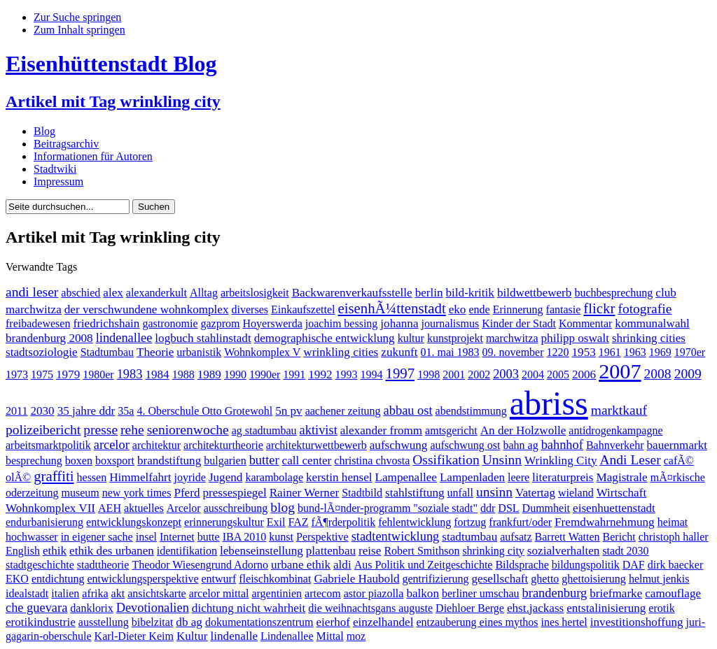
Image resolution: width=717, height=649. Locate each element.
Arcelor (184, 508)
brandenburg (554, 593)
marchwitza (512, 338)
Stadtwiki (55, 169)
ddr (487, 508)
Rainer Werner (305, 492)
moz (356, 636)
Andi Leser (629, 459)
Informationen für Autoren (93, 156)
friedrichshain (106, 323)
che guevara (36, 608)
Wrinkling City (560, 460)
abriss (549, 403)
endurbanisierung (44, 522)
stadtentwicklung (395, 536)
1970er (689, 352)
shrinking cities (648, 338)
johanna (399, 323)
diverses (250, 309)
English (23, 551)
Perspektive (322, 537)
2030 (42, 411)
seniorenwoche (188, 429)
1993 (346, 374)
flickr (599, 308)
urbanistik (198, 352)
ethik (55, 550)
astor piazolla (374, 593)
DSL (508, 508)
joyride (190, 477)
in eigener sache (97, 537)
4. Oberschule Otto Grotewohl (204, 411)
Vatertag (535, 492)
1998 (428, 374)
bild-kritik (470, 292)
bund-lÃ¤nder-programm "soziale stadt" (388, 508)
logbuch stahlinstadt (203, 338)
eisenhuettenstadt (614, 508)
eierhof (333, 622)
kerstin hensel (339, 477)
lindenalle (234, 636)
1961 (610, 352)
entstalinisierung (606, 608)
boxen (78, 460)
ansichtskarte (156, 593)
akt (118, 593)
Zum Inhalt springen (79, 30)
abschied (80, 293)
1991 (294, 374)
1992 (320, 374)
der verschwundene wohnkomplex (146, 309)
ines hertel (564, 622)
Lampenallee (406, 477)
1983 (130, 374)
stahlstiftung (415, 492)
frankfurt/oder (520, 522)
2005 (558, 374)
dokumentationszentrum (259, 622)
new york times (137, 493)
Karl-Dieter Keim (134, 636)
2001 (454, 374)
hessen (92, 477)
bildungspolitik (586, 565)
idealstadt (27, 593)
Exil (276, 522)
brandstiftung (169, 460)
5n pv (288, 411)
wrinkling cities (340, 352)
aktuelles (144, 508)
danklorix (91, 608)
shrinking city (493, 551)
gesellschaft (500, 578)
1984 (157, 374)
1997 (400, 373)
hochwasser (32, 537)
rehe (132, 429)
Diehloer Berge (470, 608)
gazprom (220, 323)
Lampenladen (472, 477)
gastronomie (169, 323)
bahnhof (562, 445)
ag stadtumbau (264, 430)
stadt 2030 (625, 551)
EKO (17, 579)
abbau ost (408, 411)
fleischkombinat (275, 579)
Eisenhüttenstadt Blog (111, 63)
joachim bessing (341, 323)
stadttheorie (103, 565)
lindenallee (124, 338)
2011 (16, 411)
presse (100, 429)
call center (307, 460)
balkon (422, 593)
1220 (558, 352)
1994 (372, 374)
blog (282, 507)
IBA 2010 (245, 537)
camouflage (673, 593)
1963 (635, 352)
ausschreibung (236, 508)
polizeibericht (43, 429)
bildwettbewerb (534, 292)
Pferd (187, 492)
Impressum (58, 181)
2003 (506, 374)
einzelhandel (383, 622)
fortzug (470, 522)
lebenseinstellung (261, 550)
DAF (633, 565)
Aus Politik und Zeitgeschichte (423, 565)
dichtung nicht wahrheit (249, 608)
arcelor (112, 445)
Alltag (204, 293)
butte (208, 537)
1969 (660, 352)
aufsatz (515, 537)
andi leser (32, 292)
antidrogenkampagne (615, 430)
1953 (584, 352)
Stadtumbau (107, 352)
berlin (429, 292)
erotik (661, 608)
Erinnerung (518, 309)
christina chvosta (372, 460)
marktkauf (619, 410)
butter (264, 460)
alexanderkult (156, 293)
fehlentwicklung (414, 522)
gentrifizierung (435, 579)
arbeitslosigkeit (255, 293)
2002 (479, 374)
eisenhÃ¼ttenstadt (391, 308)
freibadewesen (38, 323)
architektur (156, 445)
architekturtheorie (223, 445)
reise (369, 550)
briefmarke (616, 593)
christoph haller (674, 537)
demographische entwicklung (324, 338)
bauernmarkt (677, 445)
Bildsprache (521, 565)
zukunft (399, 352)
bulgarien (225, 460)
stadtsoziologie (42, 352)
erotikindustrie (41, 622)
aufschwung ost (465, 445)
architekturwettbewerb (316, 445)
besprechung (34, 460)
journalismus (451, 323)
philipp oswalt (575, 338)
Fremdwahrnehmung (605, 522)
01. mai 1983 (450, 352)
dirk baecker (676, 565)
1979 (68, 374)
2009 (688, 373)
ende (478, 309)
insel (146, 537)
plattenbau (331, 550)
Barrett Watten (567, 537)
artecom (323, 593)
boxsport (114, 460)
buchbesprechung (613, 293)
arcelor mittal (219, 593)
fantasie (563, 309)
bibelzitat (153, 622)
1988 (183, 374)
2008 (657, 373)
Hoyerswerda (272, 323)
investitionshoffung (636, 622)
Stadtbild (362, 493)
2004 (533, 374)
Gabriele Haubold (356, 578)
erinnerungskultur (224, 522)
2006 (584, 374)
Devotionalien (152, 608)
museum (80, 493)
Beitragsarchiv (66, 144)
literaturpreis (562, 477)
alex (113, 292)
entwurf (219, 579)
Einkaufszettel (303, 309)
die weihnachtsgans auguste (370, 608)
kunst (281, 537)
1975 (42, 374)
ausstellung (103, 622)
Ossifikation (445, 459)
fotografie (644, 308)
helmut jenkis (659, 579)
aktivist (318, 430)
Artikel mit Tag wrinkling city (113, 101)
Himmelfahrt (140, 477)
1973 (17, 374)
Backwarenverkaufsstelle (352, 292)
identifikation (187, 551)
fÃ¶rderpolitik (344, 522)
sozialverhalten (563, 550)
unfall (460, 493)
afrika (95, 593)
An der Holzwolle (523, 430)
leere (518, 477)
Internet (177, 537)
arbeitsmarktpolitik (48, 445)
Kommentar (585, 323)
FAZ (298, 522)
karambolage (274, 477)
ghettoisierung (594, 579)
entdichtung (58, 579)
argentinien (276, 593)
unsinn (494, 492)
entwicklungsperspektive (142, 579)
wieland (576, 493)
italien (65, 593)
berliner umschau (481, 593)
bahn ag (520, 445)
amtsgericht (451, 430)
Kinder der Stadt (519, 323)
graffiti (54, 476)
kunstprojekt (455, 338)
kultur (411, 338)
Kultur (192, 636)
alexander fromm (381, 430)
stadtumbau (469, 536)
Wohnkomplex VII (50, 508)
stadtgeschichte (40, 565)
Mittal (330, 636)
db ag (189, 622)
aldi (342, 564)
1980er (98, 374)
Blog (44, 131)
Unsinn (502, 459)
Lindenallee (287, 636)
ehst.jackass (535, 608)
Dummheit (546, 508)
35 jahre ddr (86, 411)
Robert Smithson (421, 551)
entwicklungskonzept (133, 522)
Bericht (619, 537)
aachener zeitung (343, 411)
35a (126, 411)
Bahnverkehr (615, 445)
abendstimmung (471, 411)
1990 (235, 374)
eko (457, 309)
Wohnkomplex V (262, 352)
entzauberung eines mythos (477, 622)
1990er (264, 374)
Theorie (155, 352)
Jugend (225, 477)
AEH (109, 508)
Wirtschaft (622, 492)
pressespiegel (234, 492)
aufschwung (399, 445)
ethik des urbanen (111, 550)
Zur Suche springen (77, 17)
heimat (672, 522)
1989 (209, 374)
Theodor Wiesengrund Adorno (200, 565)
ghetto (545, 579)
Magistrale (622, 477)
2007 (620, 371)
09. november (513, 352)
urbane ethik (300, 564)
